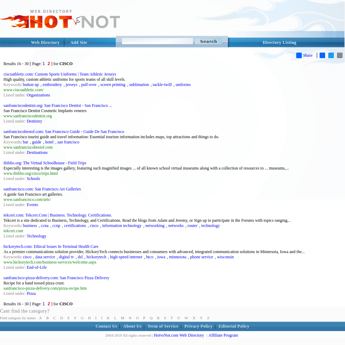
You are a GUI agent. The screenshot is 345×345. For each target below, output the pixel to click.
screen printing (112, 84)
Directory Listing (280, 42)
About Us (132, 326)
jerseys (71, 84)
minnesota (177, 256)
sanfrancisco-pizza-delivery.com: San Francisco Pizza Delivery (56, 277)
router (192, 225)
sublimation (139, 84)
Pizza (31, 293)
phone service (201, 256)
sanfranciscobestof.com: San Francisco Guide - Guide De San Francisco (63, 131)
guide (36, 142)
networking (154, 225)
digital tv (66, 256)
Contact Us (106, 326)
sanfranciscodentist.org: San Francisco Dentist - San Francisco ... (57, 105)
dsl (80, 256)
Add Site (78, 42)
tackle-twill (162, 84)
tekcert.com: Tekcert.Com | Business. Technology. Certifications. (57, 215)
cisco (94, 225)
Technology (36, 236)
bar (25, 142)
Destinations (37, 152)
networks (176, 225)
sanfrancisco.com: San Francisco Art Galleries (42, 189)
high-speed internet (126, 256)
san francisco (68, 142)
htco (149, 256)
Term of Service (163, 326)
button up (31, 84)
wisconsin (225, 256)
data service (45, 256)
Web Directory (45, 42)
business (30, 225)
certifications (75, 225)
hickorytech (96, 256)
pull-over (89, 84)
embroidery (52, 84)
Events (32, 204)
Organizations (38, 95)
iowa (161, 256)
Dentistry (35, 121)
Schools (33, 178)
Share (304, 55)
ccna (44, 225)
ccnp (56, 225)
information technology (121, 225)
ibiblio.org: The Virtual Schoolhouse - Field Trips (44, 162)
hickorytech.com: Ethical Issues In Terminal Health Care (51, 246)
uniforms (183, 84)
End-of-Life (37, 267)
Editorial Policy (234, 326)
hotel (49, 142)
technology (210, 225)
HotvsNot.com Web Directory (179, 335)
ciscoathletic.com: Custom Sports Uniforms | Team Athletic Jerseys (59, 74)
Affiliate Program (223, 335)
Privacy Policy (198, 326)
